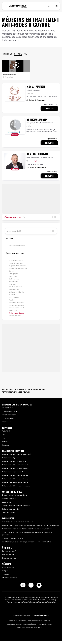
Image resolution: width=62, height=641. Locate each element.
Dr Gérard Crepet (8, 418)
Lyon (3, 435)
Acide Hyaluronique (16, 263)
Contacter (49, 108)
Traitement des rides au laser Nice (14, 461)
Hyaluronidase (14, 289)
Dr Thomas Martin (36, 119)
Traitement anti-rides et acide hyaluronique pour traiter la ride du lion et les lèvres (30, 525)
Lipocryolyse (6, 502)
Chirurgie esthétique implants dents (14, 495)
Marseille (5, 442)
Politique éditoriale (45, 624)
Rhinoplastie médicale (17, 308)
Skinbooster (13, 310)
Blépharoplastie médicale (18, 268)
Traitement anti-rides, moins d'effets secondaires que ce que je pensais (27, 529)
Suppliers (5, 574)
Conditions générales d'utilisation (29, 627)
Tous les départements (17, 246)
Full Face (12, 284)
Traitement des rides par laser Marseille (15, 465)
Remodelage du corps (16, 305)
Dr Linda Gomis (7, 408)
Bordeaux (5, 445)
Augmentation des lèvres (17, 266)
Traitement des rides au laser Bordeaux (15, 468)
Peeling (11, 300)
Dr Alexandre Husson (9, 411)
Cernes (11, 271)
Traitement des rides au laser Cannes (15, 479)
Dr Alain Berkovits (37, 154)
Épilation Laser (14, 279)
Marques (5, 571)
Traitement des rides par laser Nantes (15, 475)
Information (7, 53)
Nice (3, 438)
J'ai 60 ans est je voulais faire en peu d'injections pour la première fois (26, 542)
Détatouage (13, 276)
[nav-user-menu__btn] (56, 6)
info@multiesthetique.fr (40, 615)
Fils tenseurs (13, 281)
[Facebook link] (31, 586)
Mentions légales (29, 624)
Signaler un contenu (9, 558)
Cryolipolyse (13, 274)
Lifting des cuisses (8, 512)
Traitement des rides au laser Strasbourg (16, 486)
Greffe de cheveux (15, 287)
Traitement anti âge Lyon (10, 458)
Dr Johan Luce (7, 422)
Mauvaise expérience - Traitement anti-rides (17, 522)
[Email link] (39, 585)
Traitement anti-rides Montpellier (13, 472)
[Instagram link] (22, 586)
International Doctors (9, 578)
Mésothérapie (14, 297)
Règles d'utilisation (35, 621)
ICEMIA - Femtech (35, 86)
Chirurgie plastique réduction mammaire (16, 505)
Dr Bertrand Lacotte (9, 415)
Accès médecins (8, 567)
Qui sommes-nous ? (9, 551)
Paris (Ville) (6, 431)
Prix (25, 53)
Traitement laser (14, 316)
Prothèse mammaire (9, 498)
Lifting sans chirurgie (16, 292)
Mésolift (12, 295)
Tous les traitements (16, 260)
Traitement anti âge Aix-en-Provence (15, 482)
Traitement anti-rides (16, 313)
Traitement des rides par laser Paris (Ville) (16, 454)
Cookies (47, 621)
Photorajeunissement (16, 302)
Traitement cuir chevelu (10, 509)
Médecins (18, 53)
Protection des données (17, 621)
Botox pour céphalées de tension (13, 538)
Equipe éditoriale (8, 554)
